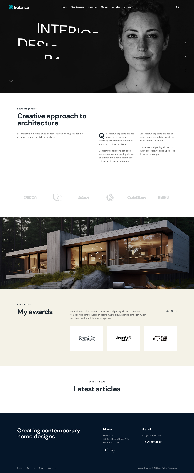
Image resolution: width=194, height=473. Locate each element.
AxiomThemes (144, 468)
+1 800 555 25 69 (152, 441)
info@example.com (151, 435)
